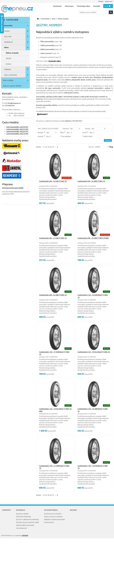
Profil (84, 132)
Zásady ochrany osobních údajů (27, 522)
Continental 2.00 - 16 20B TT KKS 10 (91, 181)
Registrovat (108, 1)
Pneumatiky (45, 19)
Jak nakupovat (21, 528)
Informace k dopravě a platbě (12, 188)
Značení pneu (49, 522)
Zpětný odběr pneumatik (25, 525)
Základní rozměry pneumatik (54, 519)
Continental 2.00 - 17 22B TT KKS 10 (53, 238)
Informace (69, 6)
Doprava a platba (22, 514)
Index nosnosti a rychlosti (53, 516)
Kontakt (96, 6)
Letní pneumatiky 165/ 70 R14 (17, 133)
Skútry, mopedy (63, 19)
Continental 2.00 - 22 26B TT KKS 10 (53, 295)
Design (87, 128)
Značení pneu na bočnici (52, 514)
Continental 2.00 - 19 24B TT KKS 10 (53, 181)
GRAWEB (25, 535)
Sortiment (57, 6)
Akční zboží (87, 136)
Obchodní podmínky (23, 516)
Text (39, 128)
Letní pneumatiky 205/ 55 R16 (17, 129)
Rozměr (40, 132)
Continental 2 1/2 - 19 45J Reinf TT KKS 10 (94, 352)
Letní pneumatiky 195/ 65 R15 (17, 131)
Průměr (40, 136)
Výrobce (66, 128)
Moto (54, 19)
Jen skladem (65, 136)
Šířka (62, 132)
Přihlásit (100, 1)
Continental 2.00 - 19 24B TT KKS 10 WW (93, 238)
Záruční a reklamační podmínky (27, 519)
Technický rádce (83, 6)
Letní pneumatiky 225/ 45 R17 (17, 127)
